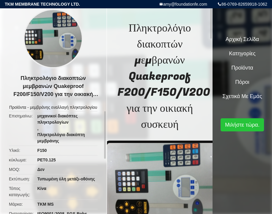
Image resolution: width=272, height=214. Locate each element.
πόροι (242, 82)
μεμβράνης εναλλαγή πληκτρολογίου (63, 107)
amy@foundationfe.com (185, 4)
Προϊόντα (17, 107)
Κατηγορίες (242, 53)
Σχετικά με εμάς (242, 96)
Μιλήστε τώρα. (242, 125)
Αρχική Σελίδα (242, 39)
